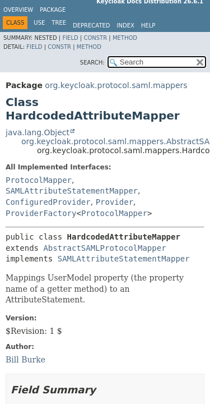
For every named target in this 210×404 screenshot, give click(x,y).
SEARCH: (92, 62)
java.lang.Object (37, 132)
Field (70, 38)
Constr (95, 38)
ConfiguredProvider (48, 202)
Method (125, 38)
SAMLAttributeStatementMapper (72, 190)
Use (39, 23)
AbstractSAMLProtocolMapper (104, 248)
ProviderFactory (41, 213)
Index (125, 25)
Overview (18, 10)
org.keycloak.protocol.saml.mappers (116, 85)
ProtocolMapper (39, 180)
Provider (114, 202)
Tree (59, 23)
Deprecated (91, 25)
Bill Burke (25, 359)
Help (148, 25)
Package (53, 10)
